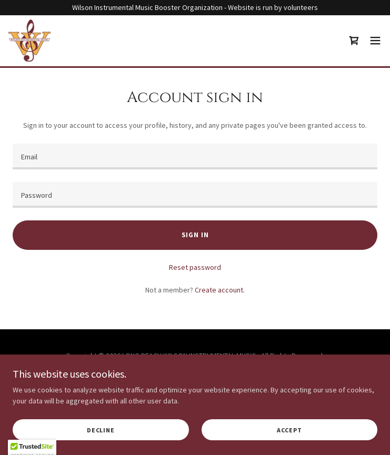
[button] (375, 40)
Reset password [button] (195, 267)
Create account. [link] (220, 290)
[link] (29, 40)
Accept (289, 430)
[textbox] (195, 156)
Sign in (195, 234)
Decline (100, 430)
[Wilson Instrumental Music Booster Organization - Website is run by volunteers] (195, 7)
